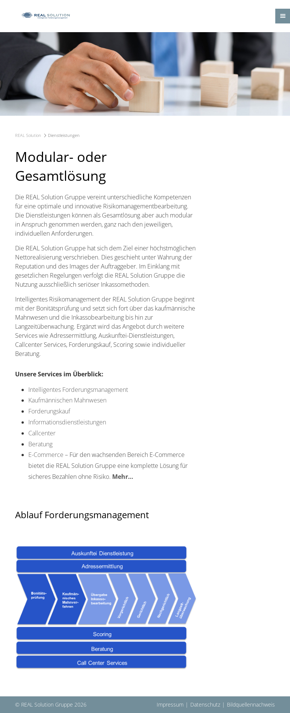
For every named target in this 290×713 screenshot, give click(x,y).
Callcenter (42, 433)
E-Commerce (45, 454)
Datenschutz (205, 704)
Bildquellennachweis (251, 704)
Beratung (40, 444)
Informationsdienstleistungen (67, 422)
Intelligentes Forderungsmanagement (78, 389)
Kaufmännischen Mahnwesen (67, 400)
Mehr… (122, 476)
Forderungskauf (49, 411)
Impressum (170, 704)
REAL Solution (28, 135)
